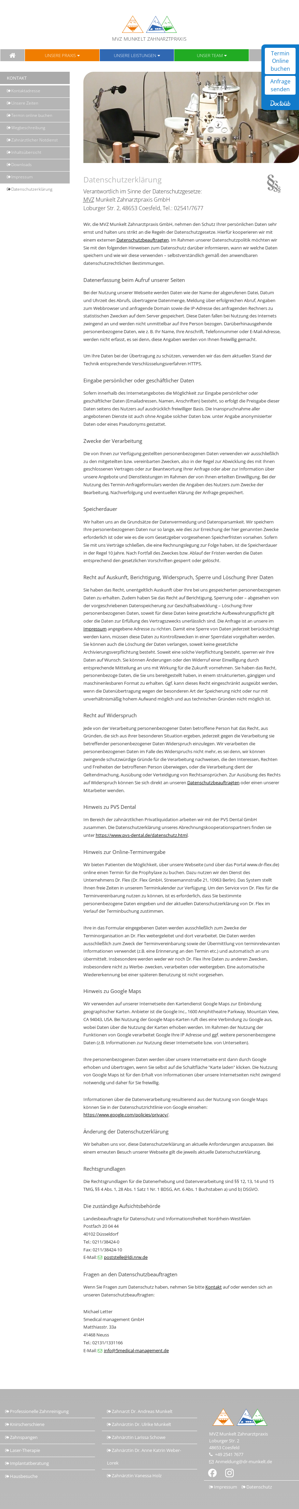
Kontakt (213, 1287)
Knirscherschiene (27, 1424)
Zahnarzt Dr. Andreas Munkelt (142, 1411)
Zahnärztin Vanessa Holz (137, 1475)
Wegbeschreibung (28, 128)
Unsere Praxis (60, 55)
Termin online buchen (31, 115)
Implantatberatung (29, 1463)
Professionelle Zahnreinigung (39, 1411)
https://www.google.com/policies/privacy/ (125, 1115)
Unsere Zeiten (24, 103)
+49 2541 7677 (229, 1454)
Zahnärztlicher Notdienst (34, 140)
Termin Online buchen (280, 61)
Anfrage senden (280, 85)
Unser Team (210, 55)
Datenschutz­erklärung (31, 189)
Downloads (21, 164)
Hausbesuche (24, 1476)
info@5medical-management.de (136, 1350)
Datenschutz (259, 1487)
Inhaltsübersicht (26, 152)
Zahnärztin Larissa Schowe (138, 1437)
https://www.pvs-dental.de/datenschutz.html (142, 835)
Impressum (22, 177)
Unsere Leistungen (135, 55)
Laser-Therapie (25, 1450)
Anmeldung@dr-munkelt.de (243, 1461)
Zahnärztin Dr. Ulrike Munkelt (141, 1424)
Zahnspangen (24, 1437)
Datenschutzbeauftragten (143, 240)
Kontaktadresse (25, 91)
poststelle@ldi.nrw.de (126, 1257)
